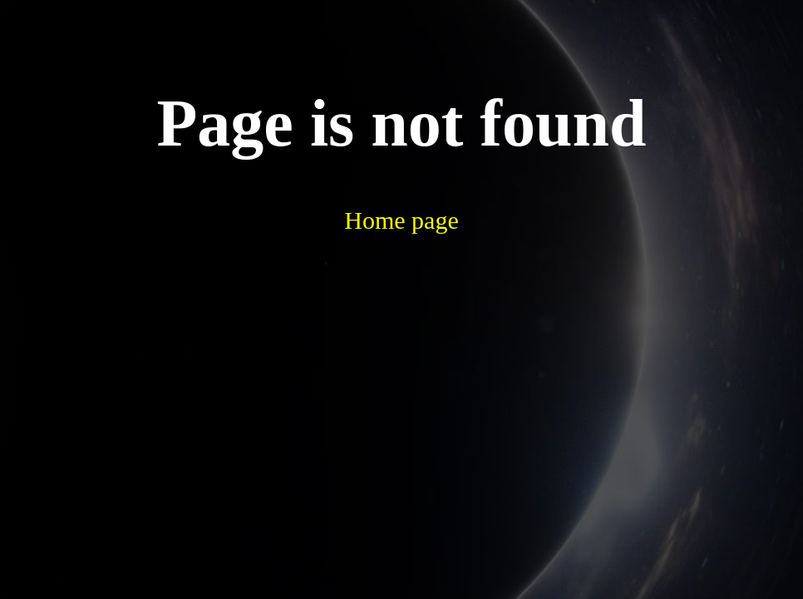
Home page (401, 220)
